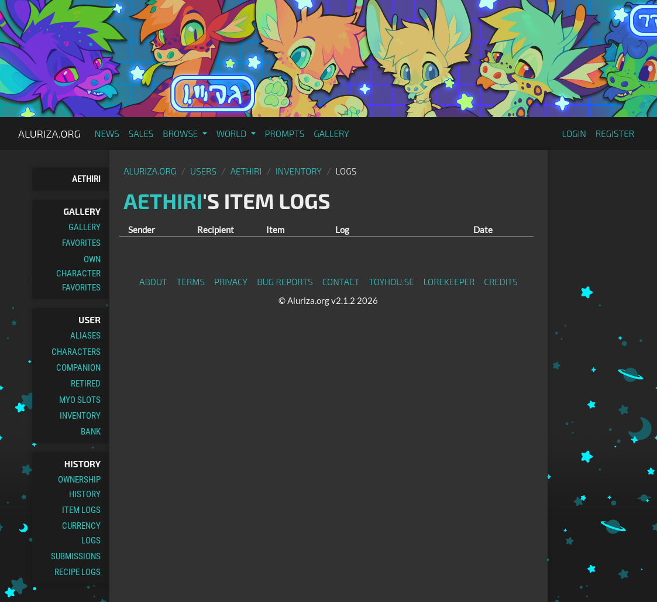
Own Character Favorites (78, 273)
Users (203, 171)
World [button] (232, 133)
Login (574, 133)
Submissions (76, 556)
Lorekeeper (449, 281)
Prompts (285, 133)
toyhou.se (391, 281)
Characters (76, 352)
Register (615, 133)
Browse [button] (181, 133)
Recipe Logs (77, 572)
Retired (86, 383)
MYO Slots (80, 400)
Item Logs (81, 510)
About (153, 281)
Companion (78, 367)
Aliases (85, 335)
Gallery (331, 133)
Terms (191, 281)
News (107, 133)
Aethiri (86, 179)
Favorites (81, 243)
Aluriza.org (49, 133)
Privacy (230, 281)
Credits (501, 281)
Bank (91, 431)
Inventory (80, 416)
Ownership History (79, 486)
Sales (141, 133)
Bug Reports (285, 281)
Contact (341, 281)
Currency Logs (81, 533)
